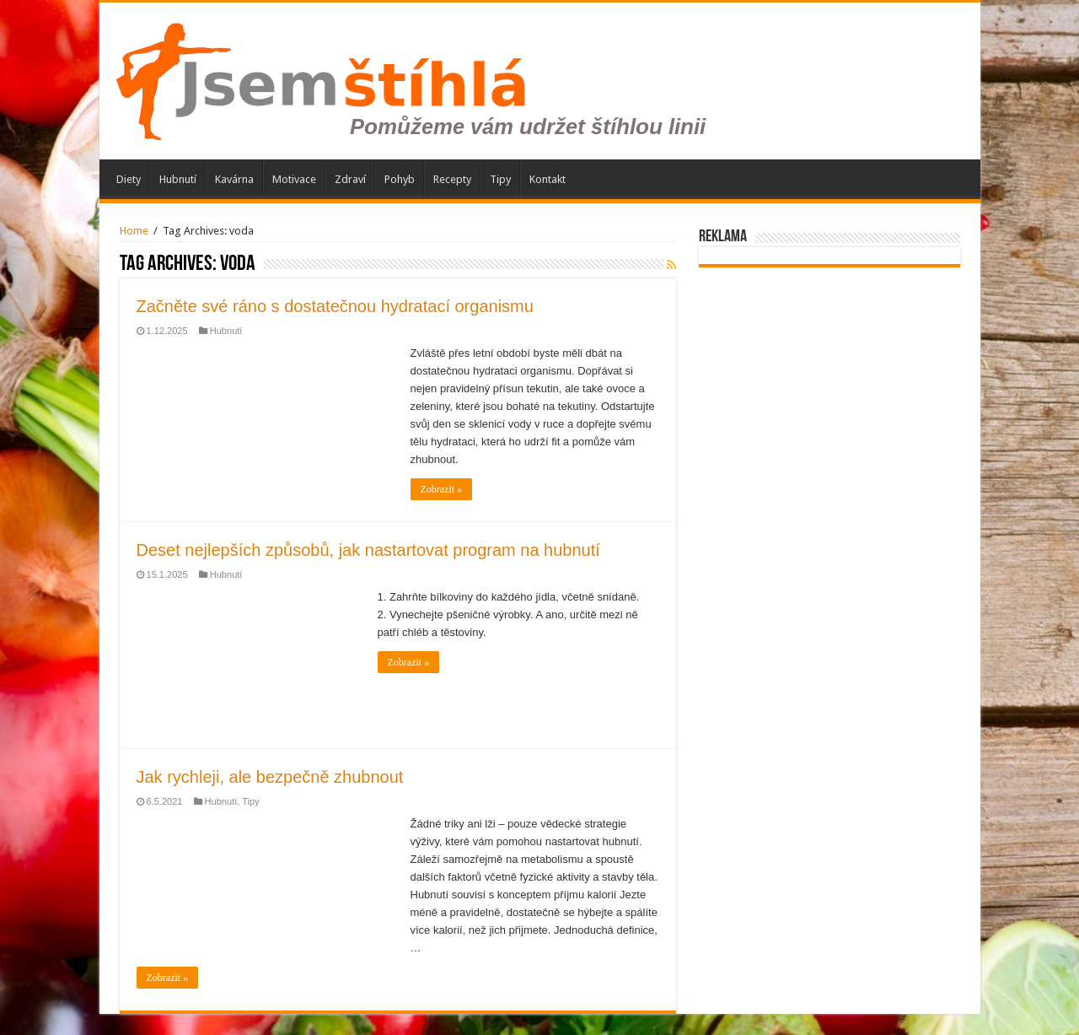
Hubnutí (177, 179)
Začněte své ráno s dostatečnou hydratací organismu (335, 306)
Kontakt (547, 179)
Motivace (294, 179)
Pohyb (399, 179)
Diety (128, 179)
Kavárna (234, 179)
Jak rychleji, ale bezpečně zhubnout (270, 777)
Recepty (452, 179)
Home (134, 230)
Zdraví (350, 179)
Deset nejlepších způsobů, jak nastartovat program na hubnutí (368, 550)
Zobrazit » (442, 489)
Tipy (500, 179)
